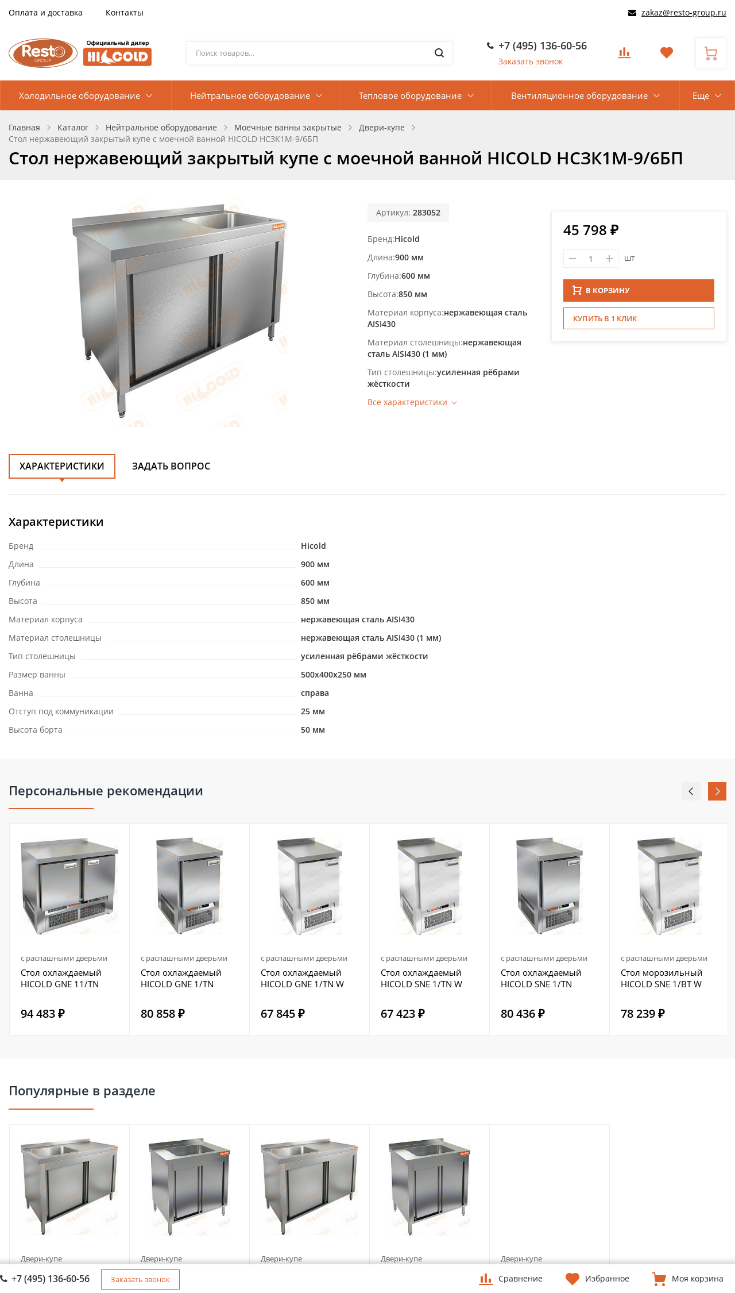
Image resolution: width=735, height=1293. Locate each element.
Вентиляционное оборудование (579, 95)
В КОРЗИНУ (601, 290)
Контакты (125, 12)
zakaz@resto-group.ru (683, 12)
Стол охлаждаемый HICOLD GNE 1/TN (181, 978)
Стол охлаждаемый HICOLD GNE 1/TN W (302, 978)
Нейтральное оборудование (250, 95)
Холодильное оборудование (79, 95)
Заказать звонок (530, 61)
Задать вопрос (171, 466)
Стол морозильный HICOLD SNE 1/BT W (662, 978)
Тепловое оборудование (410, 95)
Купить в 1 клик (605, 318)
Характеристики (62, 466)
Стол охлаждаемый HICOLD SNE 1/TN (541, 978)
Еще (701, 95)
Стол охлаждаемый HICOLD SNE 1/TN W (421, 978)
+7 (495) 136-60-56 (542, 45)
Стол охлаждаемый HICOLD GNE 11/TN (61, 978)
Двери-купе (41, 1258)
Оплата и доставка (46, 12)
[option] (70, 929)
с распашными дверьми (64, 958)
